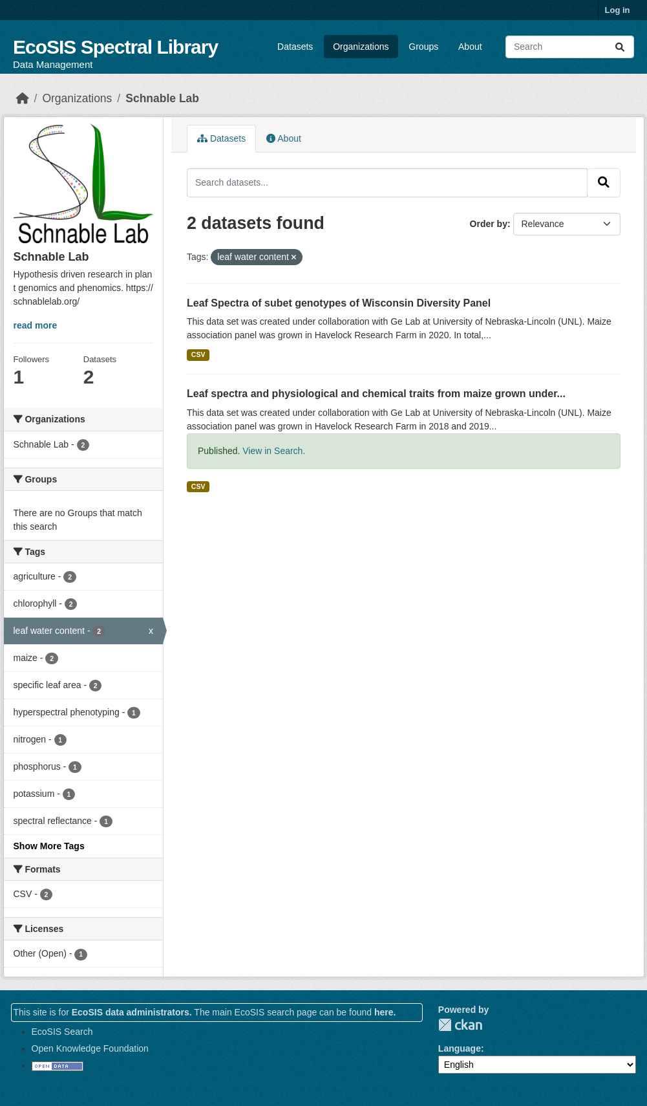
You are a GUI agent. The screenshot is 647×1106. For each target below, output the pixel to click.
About (470, 46)
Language (459, 1048)
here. (385, 1012)
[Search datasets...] (569, 47)
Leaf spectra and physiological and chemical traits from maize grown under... (376, 393)
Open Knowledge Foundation (90, 1048)
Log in (617, 10)
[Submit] (620, 47)
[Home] (22, 98)
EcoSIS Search (62, 1031)
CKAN (460, 1025)
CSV (198, 354)
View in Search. (273, 451)
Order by (488, 224)
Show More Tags (49, 846)
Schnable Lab (162, 98)
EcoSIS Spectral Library (115, 47)
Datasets (295, 46)
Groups (423, 46)
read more (36, 325)
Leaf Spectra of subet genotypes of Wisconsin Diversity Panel (339, 303)
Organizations (360, 46)
